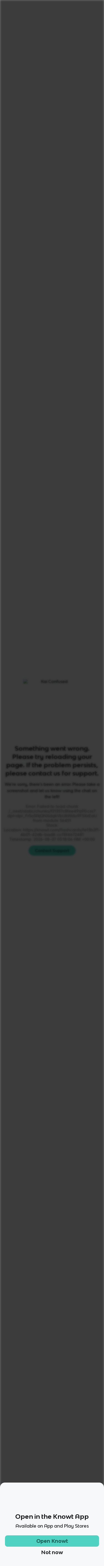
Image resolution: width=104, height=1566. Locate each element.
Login (57, 7)
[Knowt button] (89, 75)
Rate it (57, 55)
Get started (84, 7)
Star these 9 (81, 624)
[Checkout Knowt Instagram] (36, 1489)
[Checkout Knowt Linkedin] (84, 1489)
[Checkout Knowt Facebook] (52, 1489)
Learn (50, 440)
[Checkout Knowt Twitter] (68, 1489)
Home (8, 23)
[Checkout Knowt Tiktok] (20, 1489)
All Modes (20, 440)
